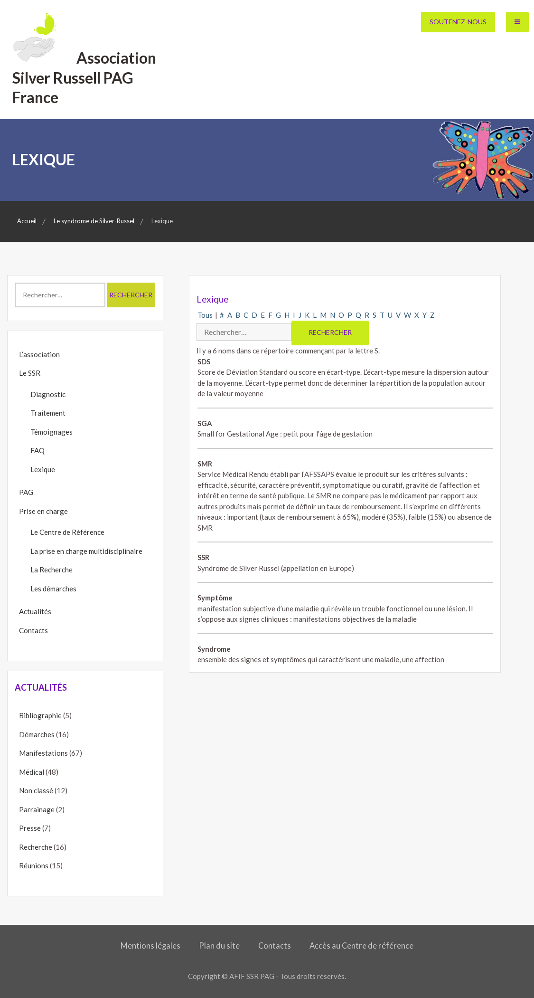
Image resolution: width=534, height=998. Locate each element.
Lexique (42, 469)
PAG (26, 492)
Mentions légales (150, 945)
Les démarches (53, 588)
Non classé (36, 790)
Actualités (35, 611)
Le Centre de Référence (67, 532)
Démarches (37, 734)
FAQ (37, 450)
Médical (31, 772)
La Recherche (51, 569)
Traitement (48, 413)
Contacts (33, 630)
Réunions (33, 865)
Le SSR (29, 373)
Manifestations (43, 753)
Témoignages (51, 432)
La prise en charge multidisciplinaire (86, 551)
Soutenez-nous (458, 22)
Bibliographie (40, 715)
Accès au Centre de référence (361, 945)
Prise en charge (43, 511)
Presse (30, 828)
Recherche (35, 847)
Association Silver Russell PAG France (84, 77)
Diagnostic (48, 394)
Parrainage (37, 809)
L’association (39, 354)
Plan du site (219, 945)
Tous (205, 315)
